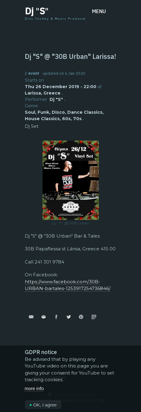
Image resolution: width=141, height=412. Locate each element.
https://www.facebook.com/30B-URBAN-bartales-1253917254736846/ (67, 285)
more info (34, 389)
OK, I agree (43, 406)
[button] (104, 11)
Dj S (37, 11)
